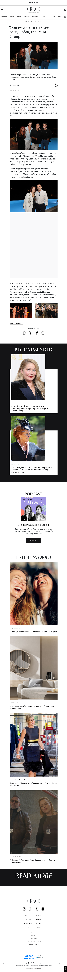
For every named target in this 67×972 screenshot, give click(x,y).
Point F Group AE (16, 323)
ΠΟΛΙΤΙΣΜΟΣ (35, 17)
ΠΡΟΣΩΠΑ (4, 17)
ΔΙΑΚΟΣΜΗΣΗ (15, 703)
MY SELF (44, 17)
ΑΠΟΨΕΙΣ (27, 17)
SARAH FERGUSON (15, 464)
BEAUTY (19, 17)
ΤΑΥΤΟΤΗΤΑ (34, 932)
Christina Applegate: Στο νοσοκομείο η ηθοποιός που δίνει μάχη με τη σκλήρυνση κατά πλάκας (30, 408)
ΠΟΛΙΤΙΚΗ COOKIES (33, 944)
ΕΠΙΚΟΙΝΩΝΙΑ (33, 938)
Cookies (65, 969)
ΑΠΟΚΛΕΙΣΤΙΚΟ (16, 857)
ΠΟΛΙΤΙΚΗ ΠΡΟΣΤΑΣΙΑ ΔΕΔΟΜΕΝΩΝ (33, 941)
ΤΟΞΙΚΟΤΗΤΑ (15, 628)
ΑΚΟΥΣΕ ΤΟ (33, 541)
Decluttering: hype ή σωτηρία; (33, 525)
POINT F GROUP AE (33, 22)
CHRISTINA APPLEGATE (17, 403)
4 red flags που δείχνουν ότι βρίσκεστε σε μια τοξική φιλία (33, 632)
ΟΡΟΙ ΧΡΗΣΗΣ (33, 935)
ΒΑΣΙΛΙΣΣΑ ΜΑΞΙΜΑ (18, 780)
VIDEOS (59, 17)
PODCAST (33, 494)
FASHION (12, 17)
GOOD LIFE (52, 17)
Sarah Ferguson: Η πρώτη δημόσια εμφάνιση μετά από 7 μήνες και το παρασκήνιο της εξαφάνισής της (31, 470)
